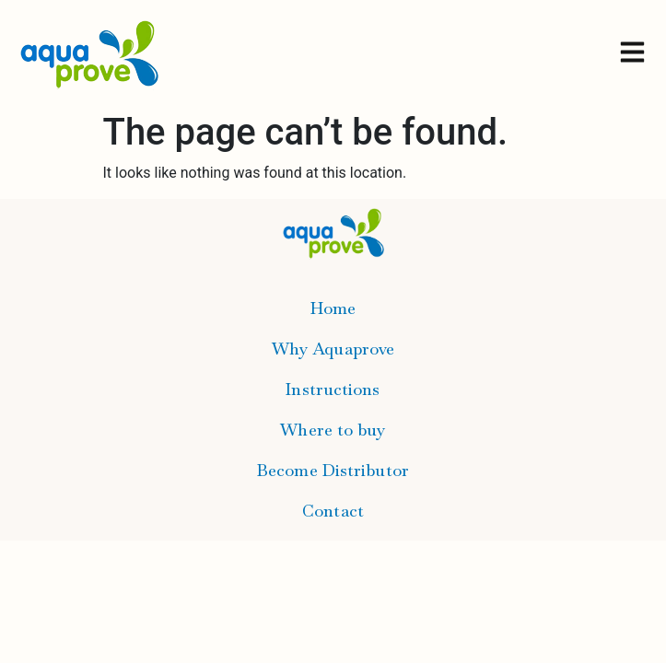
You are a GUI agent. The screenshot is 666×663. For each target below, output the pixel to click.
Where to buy (332, 429)
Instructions (333, 389)
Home (333, 308)
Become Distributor (333, 470)
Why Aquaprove (333, 348)
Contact (333, 510)
